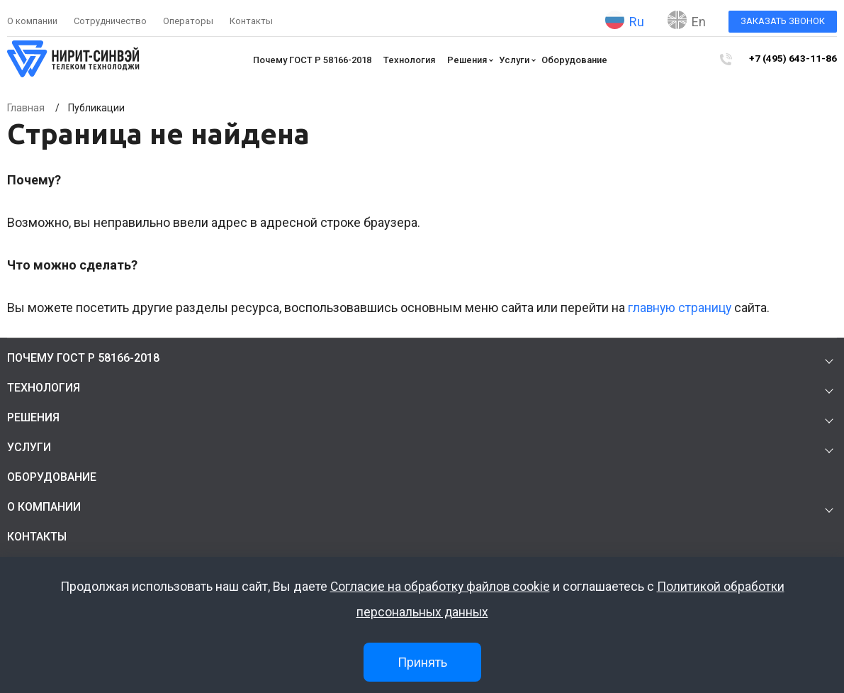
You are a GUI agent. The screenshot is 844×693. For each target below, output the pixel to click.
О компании (32, 21)
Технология (413, 60)
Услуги (517, 60)
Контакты (251, 21)
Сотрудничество (110, 21)
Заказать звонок (783, 21)
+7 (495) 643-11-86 (797, 59)
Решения (470, 60)
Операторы (188, 21)
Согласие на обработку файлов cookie (440, 587)
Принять (422, 662)
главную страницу (680, 307)
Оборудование (578, 60)
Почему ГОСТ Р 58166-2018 (316, 60)
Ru (624, 20)
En (687, 20)
